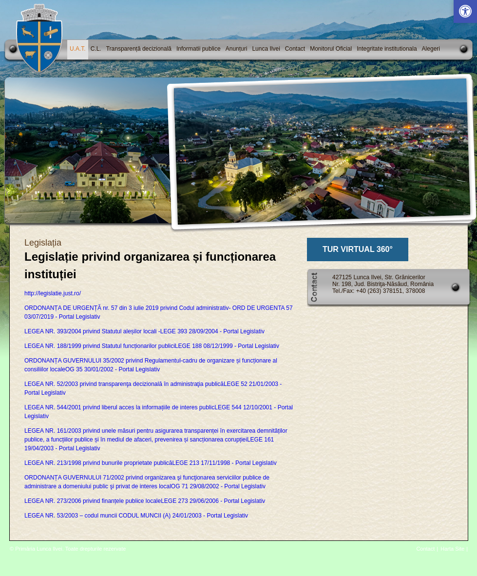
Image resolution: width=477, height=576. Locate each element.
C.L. (96, 48)
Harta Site (452, 549)
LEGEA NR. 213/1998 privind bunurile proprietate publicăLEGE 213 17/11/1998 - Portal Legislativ (150, 463)
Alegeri (431, 48)
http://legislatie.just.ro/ (52, 293)
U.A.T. (78, 48)
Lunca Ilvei (266, 48)
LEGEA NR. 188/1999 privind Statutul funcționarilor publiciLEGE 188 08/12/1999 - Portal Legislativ (151, 346)
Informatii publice (198, 48)
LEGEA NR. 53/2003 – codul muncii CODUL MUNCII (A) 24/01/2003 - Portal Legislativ (136, 515)
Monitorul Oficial (331, 48)
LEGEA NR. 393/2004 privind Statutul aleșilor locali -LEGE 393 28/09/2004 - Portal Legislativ (144, 331)
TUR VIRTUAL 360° (358, 249)
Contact (295, 48)
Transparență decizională (139, 48)
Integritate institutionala (387, 48)
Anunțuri (237, 48)
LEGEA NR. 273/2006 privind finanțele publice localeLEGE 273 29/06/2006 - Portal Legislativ (144, 501)
